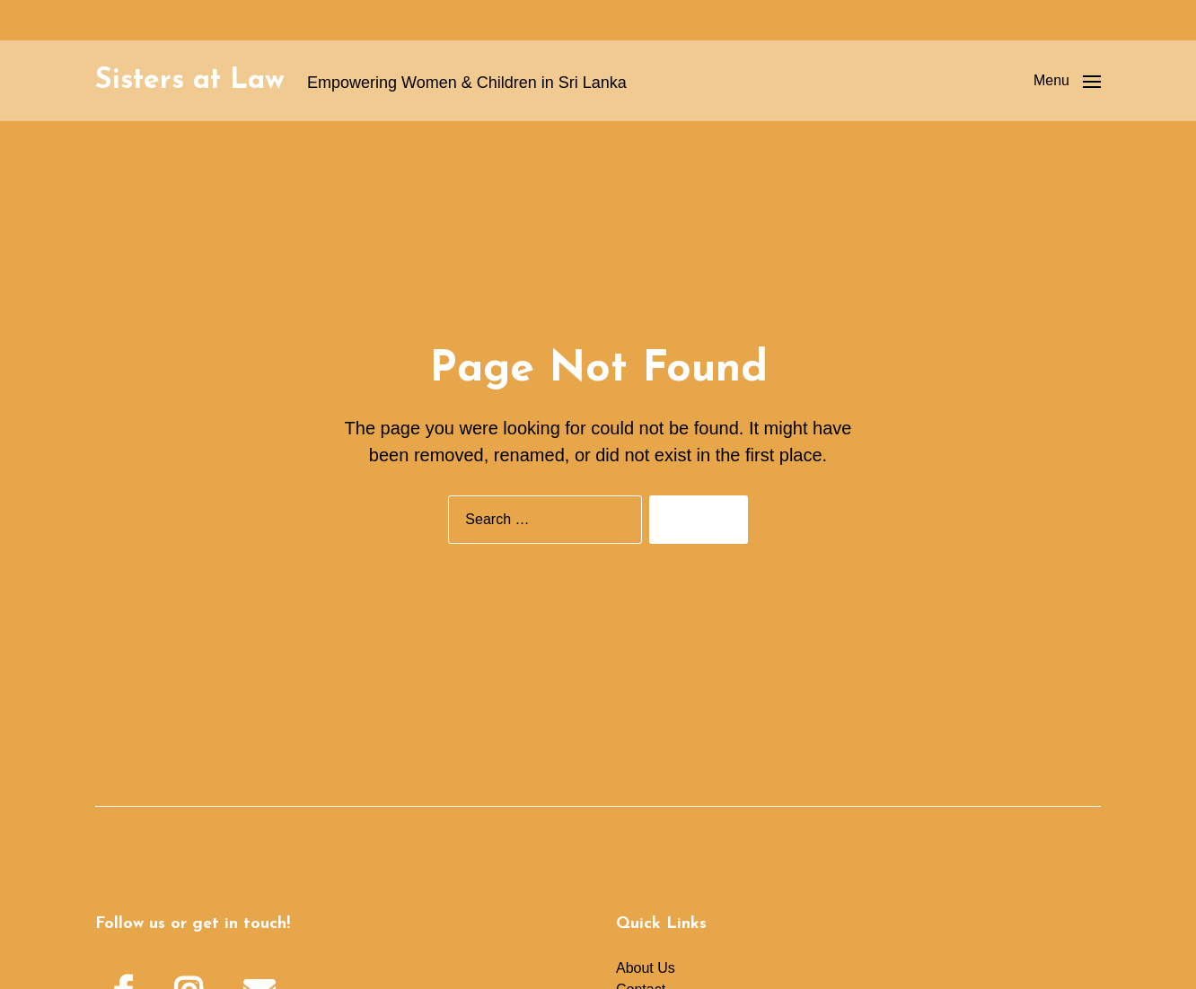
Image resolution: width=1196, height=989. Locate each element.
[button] (1067, 80)
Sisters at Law (190, 80)
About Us (645, 968)
